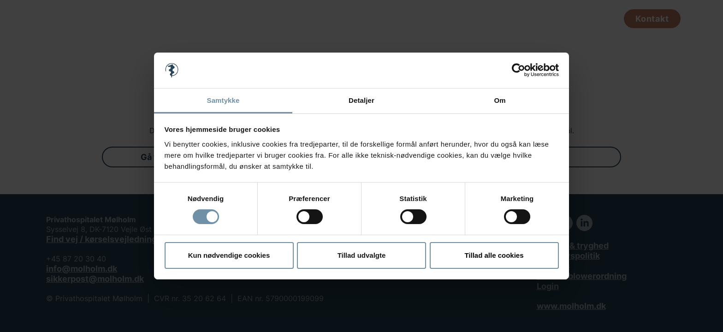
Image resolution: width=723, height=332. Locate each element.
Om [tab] (499, 100)
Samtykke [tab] (223, 100)
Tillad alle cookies (493, 255)
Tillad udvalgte (362, 255)
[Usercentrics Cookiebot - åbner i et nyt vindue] (518, 70)
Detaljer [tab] (361, 100)
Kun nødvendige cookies (229, 255)
